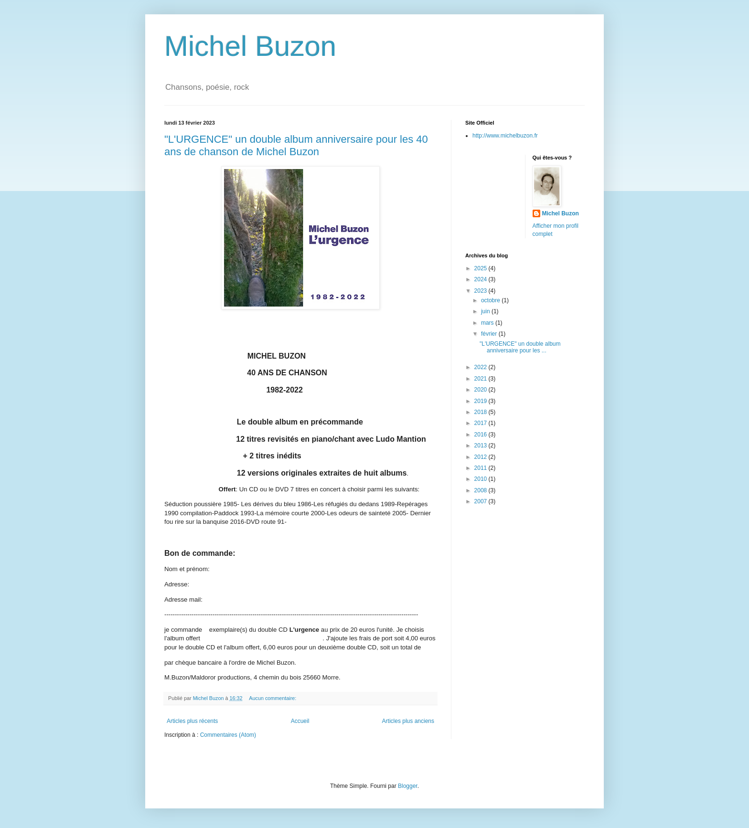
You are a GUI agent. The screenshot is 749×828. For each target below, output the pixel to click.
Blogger (407, 786)
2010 (481, 479)
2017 (481, 423)
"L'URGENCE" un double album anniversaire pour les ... (520, 347)
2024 (481, 279)
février (490, 333)
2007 (481, 501)
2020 (481, 389)
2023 (481, 290)
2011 (481, 468)
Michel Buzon (250, 46)
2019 (481, 401)
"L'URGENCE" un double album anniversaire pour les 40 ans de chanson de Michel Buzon (296, 145)
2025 (481, 268)
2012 (481, 457)
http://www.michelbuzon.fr (505, 135)
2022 (481, 367)
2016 (481, 434)
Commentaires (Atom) (228, 735)
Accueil (300, 721)
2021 (481, 378)
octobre (491, 300)
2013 (481, 445)
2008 (481, 490)
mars (488, 322)
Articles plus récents (192, 721)
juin (486, 311)
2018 (481, 412)
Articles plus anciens (408, 721)
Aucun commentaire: (273, 698)
